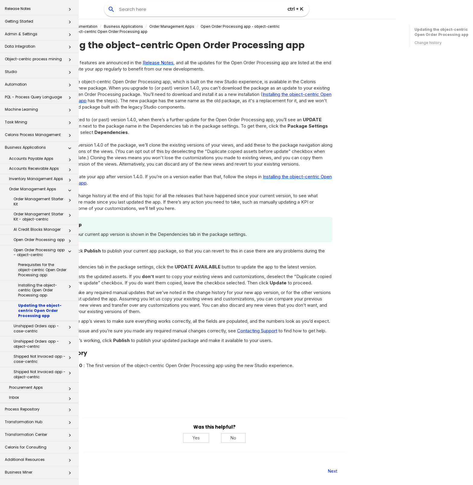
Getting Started (40, 23)
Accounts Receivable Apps (42, 170)
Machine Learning (40, 111)
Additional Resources (40, 461)
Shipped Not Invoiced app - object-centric (44, 374)
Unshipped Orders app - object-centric (44, 344)
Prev (95, 471)
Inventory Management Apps (42, 180)
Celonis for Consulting (40, 449)
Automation (40, 86)
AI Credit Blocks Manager (44, 231)
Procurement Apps (42, 389)
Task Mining (40, 123)
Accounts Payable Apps (42, 160)
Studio (40, 73)
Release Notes (40, 10)
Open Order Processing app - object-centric (44, 252)
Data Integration (40, 48)
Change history (428, 42)
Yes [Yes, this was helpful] (257, 437)
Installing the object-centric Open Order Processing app (46, 290)
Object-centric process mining (40, 60)
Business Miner (40, 474)
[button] (70, 10)
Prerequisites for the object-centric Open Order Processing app (42, 269)
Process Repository (40, 411)
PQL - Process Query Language (40, 98)
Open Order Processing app (44, 241)
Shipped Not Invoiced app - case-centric (44, 359)
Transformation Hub (40, 423)
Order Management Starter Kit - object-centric (44, 216)
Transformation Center (40, 436)
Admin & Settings (40, 35)
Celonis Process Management (40, 136)
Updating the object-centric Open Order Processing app (40, 310)
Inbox (42, 399)
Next (393, 471)
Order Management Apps (42, 190)
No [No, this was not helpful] (295, 437)
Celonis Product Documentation (131, 26)
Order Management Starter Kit (44, 201)
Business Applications (40, 149)
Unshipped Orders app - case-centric (44, 328)
